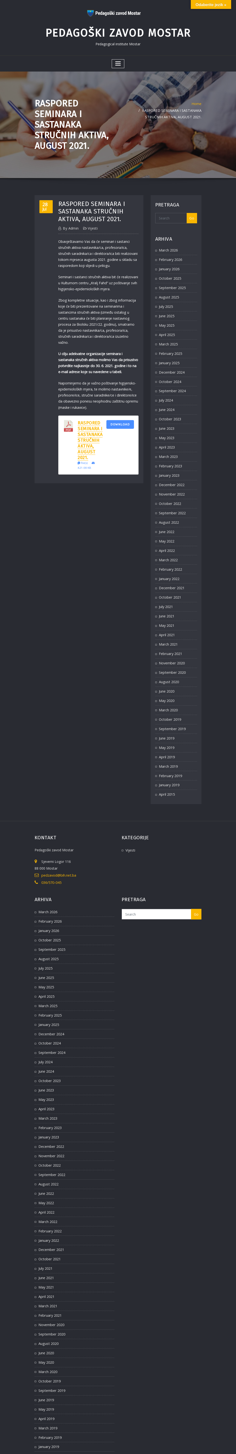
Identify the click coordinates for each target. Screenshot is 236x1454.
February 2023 (170, 457)
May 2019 (166, 730)
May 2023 (166, 430)
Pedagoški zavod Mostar (118, 32)
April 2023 (166, 439)
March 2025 (168, 339)
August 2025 (168, 293)
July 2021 (166, 593)
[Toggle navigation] (118, 62)
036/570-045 (51, 862)
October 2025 (169, 275)
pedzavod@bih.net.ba (58, 856)
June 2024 (166, 402)
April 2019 (166, 739)
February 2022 (170, 557)
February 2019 (170, 757)
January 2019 (169, 766)
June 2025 (166, 311)
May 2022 (166, 530)
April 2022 (166, 539)
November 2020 (171, 648)
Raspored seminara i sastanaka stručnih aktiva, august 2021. (90, 429)
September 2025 (172, 284)
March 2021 (168, 630)
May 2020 (166, 684)
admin (70, 226)
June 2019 (166, 721)
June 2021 (166, 602)
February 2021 (170, 639)
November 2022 (171, 484)
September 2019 (172, 711)
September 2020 (172, 657)
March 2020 (168, 693)
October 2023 (169, 411)
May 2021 (166, 611)
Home (196, 101)
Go (191, 216)
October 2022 (169, 493)
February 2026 (170, 257)
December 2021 (171, 575)
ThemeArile (170, 1445)
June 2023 (166, 420)
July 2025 (166, 302)
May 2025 (166, 320)
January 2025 (169, 357)
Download (120, 413)
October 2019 (169, 702)
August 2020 (168, 666)
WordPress (113, 1445)
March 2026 (168, 248)
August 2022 (168, 511)
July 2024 (166, 393)
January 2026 (169, 266)
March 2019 (168, 748)
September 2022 (172, 502)
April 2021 (166, 621)
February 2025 (170, 348)
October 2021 (169, 584)
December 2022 (171, 475)
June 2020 (166, 675)
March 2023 (168, 448)
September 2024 (172, 384)
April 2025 (166, 330)
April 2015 (166, 775)
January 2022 (169, 566)
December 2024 (171, 366)
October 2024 (169, 375)
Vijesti (91, 226)
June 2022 (166, 520)
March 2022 (168, 548)
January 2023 (169, 466)
